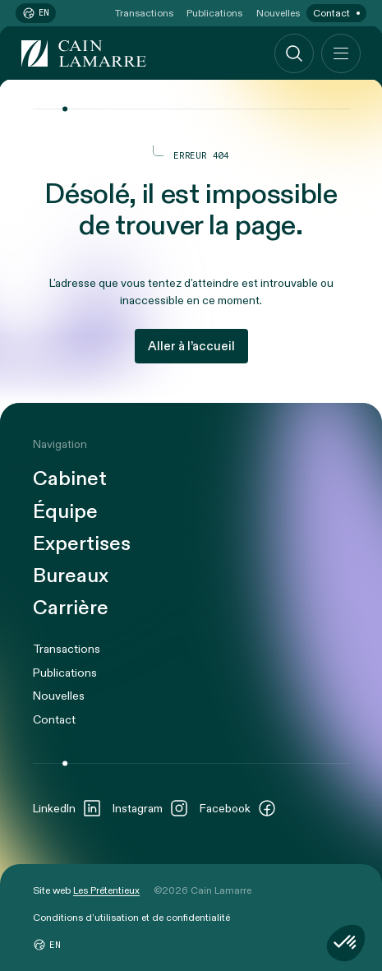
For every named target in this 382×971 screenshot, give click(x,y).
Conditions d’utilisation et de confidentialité (131, 917)
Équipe (65, 512)
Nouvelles (278, 13)
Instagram (151, 808)
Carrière (70, 609)
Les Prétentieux (106, 890)
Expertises (82, 544)
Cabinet (70, 479)
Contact (331, 13)
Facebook (238, 808)
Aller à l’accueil (191, 346)
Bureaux (70, 577)
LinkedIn (67, 808)
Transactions (144, 13)
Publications (214, 13)
